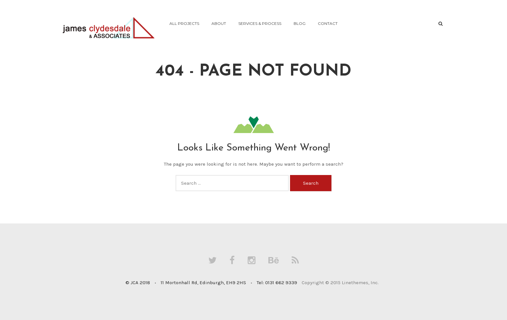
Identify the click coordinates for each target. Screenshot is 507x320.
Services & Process (259, 23)
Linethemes (355, 282)
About (218, 23)
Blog (300, 23)
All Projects (184, 23)
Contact (328, 23)
